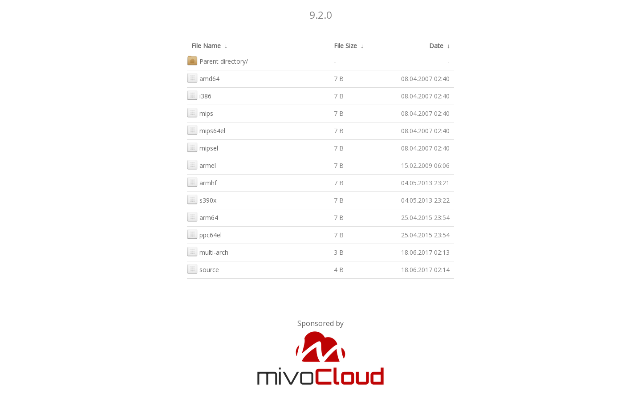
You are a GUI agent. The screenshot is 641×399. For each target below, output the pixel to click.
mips (200, 112)
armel (201, 164)
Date (436, 45)
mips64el (206, 130)
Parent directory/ (217, 60)
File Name (206, 45)
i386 (199, 95)
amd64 (203, 78)
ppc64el (204, 234)
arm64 (202, 217)
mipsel (202, 147)
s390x (201, 199)
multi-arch (207, 251)
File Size (345, 45)
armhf (202, 182)
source (203, 269)
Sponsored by (320, 323)
